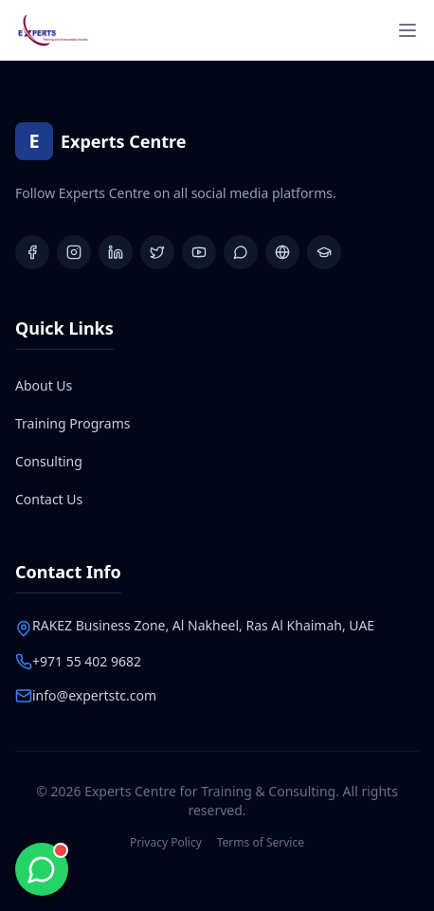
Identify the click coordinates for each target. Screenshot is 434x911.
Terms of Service (260, 842)
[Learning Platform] (324, 252)
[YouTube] (199, 252)
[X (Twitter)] (157, 252)
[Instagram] (74, 252)
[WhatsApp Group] (241, 252)
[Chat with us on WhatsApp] (41, 869)
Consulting (48, 461)
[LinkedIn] (116, 252)
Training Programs (72, 423)
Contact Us (48, 499)
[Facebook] (32, 252)
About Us (43, 385)
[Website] (282, 252)
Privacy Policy (166, 842)
